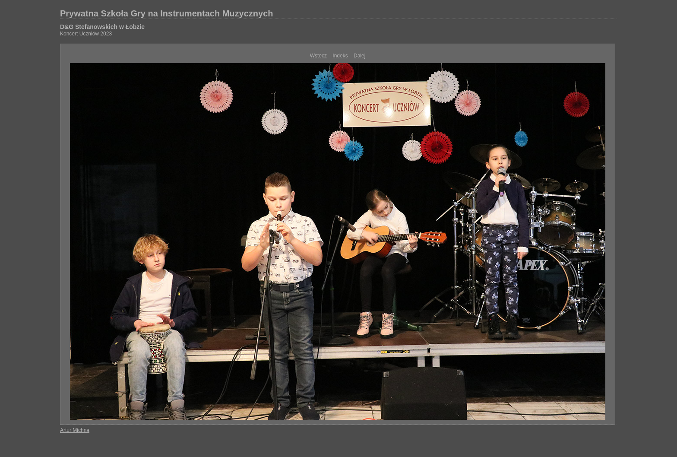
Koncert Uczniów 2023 (86, 34)
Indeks (340, 56)
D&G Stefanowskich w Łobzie (102, 26)
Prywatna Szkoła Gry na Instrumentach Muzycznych (166, 13)
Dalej (359, 56)
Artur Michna (74, 430)
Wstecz (318, 56)
